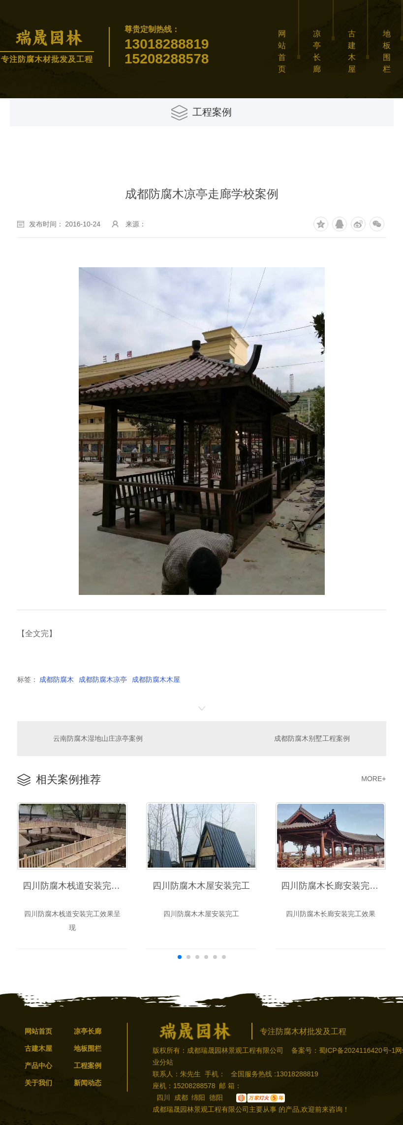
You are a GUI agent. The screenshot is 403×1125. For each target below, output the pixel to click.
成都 (181, 1097)
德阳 (216, 1097)
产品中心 (38, 1065)
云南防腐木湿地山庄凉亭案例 (98, 738)
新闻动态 (87, 1083)
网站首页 (283, 51)
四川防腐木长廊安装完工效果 (333, 886)
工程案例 (87, 1065)
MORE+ (373, 779)
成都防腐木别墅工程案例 (312, 738)
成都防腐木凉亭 (103, 679)
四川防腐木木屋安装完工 (201, 886)
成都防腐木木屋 (156, 679)
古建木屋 (353, 51)
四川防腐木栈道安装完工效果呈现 (75, 886)
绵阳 (198, 1097)
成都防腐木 (56, 679)
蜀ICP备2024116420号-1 (357, 1050)
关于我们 (38, 1083)
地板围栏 (388, 51)
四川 (163, 1097)
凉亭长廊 (318, 51)
